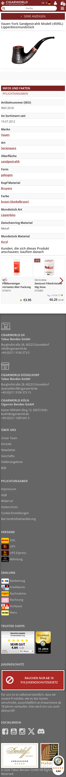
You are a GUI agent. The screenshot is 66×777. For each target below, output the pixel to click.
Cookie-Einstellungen (15, 513)
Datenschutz (9, 507)
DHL (8, 540)
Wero (9, 613)
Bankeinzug (13, 581)
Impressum (8, 489)
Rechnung (12, 600)
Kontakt (6, 444)
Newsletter (8, 450)
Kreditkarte (13, 587)
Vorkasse (11, 606)
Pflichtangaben (15, 94)
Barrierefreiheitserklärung (18, 519)
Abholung (12, 559)
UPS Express (13, 553)
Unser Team (9, 438)
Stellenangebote (12, 462)
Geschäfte (7, 456)
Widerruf (7, 501)
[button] (5, 281)
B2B (3, 468)
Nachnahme (13, 594)
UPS (8, 547)
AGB (4, 495)
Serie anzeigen (33, 16)
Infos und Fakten (16, 88)
